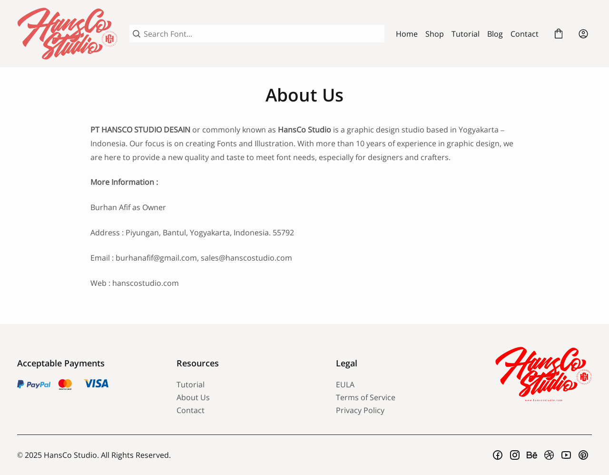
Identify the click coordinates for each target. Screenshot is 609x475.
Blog (495, 34)
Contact (525, 34)
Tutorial (466, 34)
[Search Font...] (262, 34)
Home (407, 34)
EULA (345, 384)
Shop (434, 34)
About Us (193, 397)
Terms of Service (365, 397)
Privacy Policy (360, 410)
